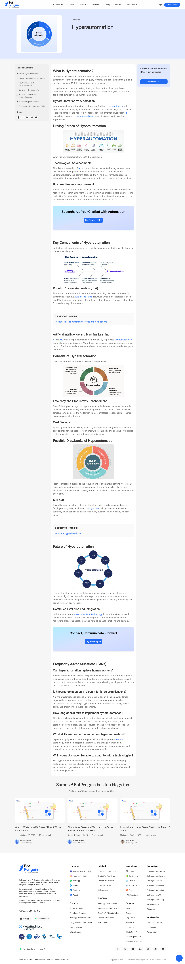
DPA (68, 960)
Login (160, 5)
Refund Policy (60, 960)
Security (50, 960)
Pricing (107, 5)
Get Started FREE (172, 5)
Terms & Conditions (26, 960)
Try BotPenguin (93, 641)
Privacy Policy (40, 960)
